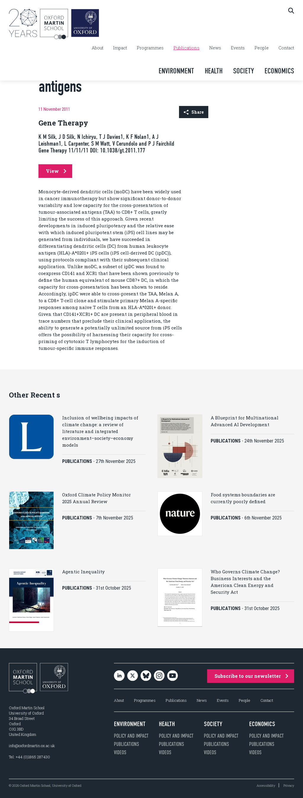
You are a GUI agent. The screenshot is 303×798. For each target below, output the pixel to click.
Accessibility (266, 785)
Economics (279, 71)
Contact (286, 48)
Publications (186, 48)
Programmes (150, 48)
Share (194, 112)
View (56, 171)
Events (238, 48)
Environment (176, 71)
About (97, 48)
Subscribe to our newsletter (251, 676)
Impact (120, 48)
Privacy (288, 785)
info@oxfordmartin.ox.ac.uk (32, 745)
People (261, 48)
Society (243, 71)
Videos (120, 752)
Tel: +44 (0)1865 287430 (29, 757)
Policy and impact (131, 736)
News (215, 48)
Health (214, 71)
